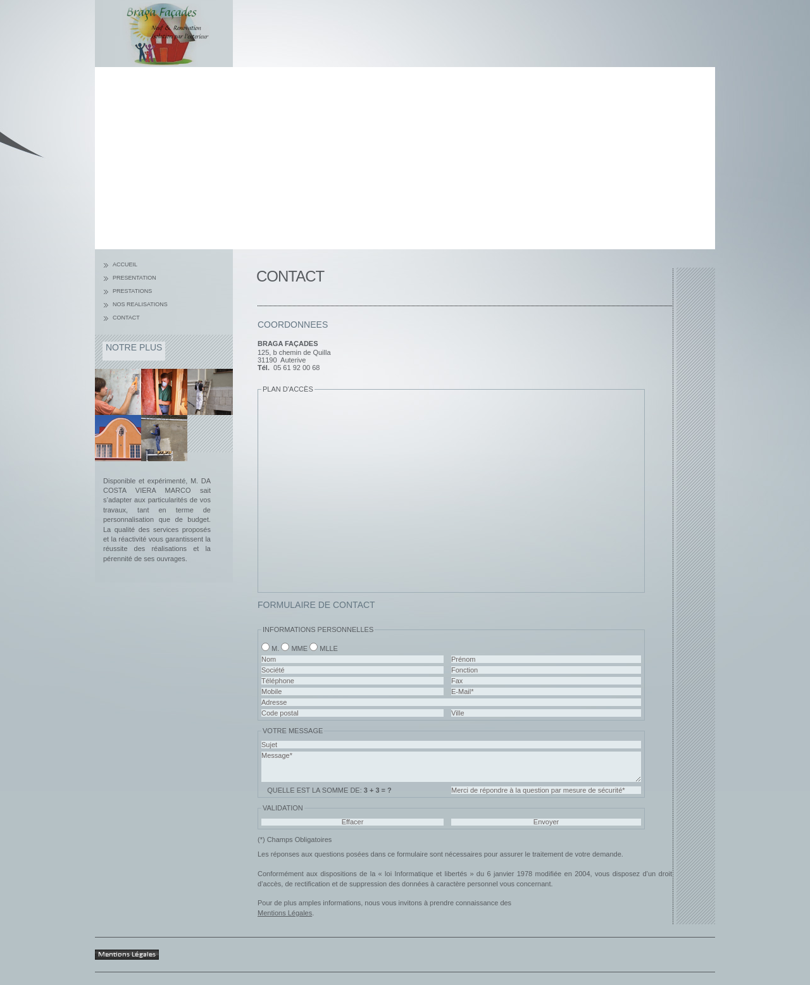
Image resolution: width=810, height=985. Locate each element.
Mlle (329, 648)
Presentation (134, 278)
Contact (126, 317)
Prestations (132, 291)
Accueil (125, 264)
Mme (299, 648)
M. (275, 648)
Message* (451, 767)
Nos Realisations (140, 304)
